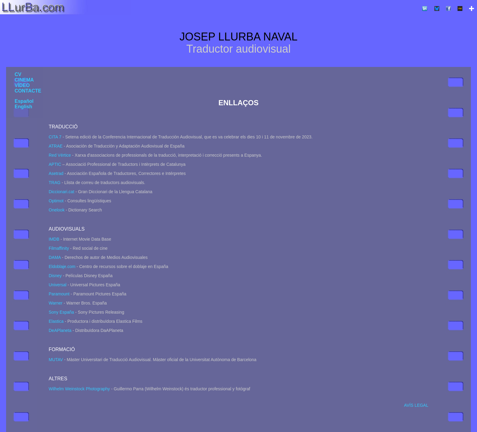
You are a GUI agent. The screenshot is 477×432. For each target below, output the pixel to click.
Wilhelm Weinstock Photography (79, 388)
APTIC (55, 164)
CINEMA (24, 79)
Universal (57, 284)
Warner (55, 303)
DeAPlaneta (60, 330)
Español (24, 101)
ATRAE (56, 146)
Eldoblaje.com (62, 266)
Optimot (56, 200)
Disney (55, 275)
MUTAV (56, 359)
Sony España (61, 312)
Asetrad (56, 173)
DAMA (55, 257)
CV (18, 74)
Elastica (56, 321)
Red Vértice (60, 155)
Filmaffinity (59, 248)
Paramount (59, 293)
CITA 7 (55, 136)
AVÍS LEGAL (416, 405)
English (23, 106)
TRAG (55, 182)
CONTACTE (28, 90)
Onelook (56, 209)
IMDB (54, 239)
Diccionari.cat (61, 191)
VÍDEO (22, 85)
